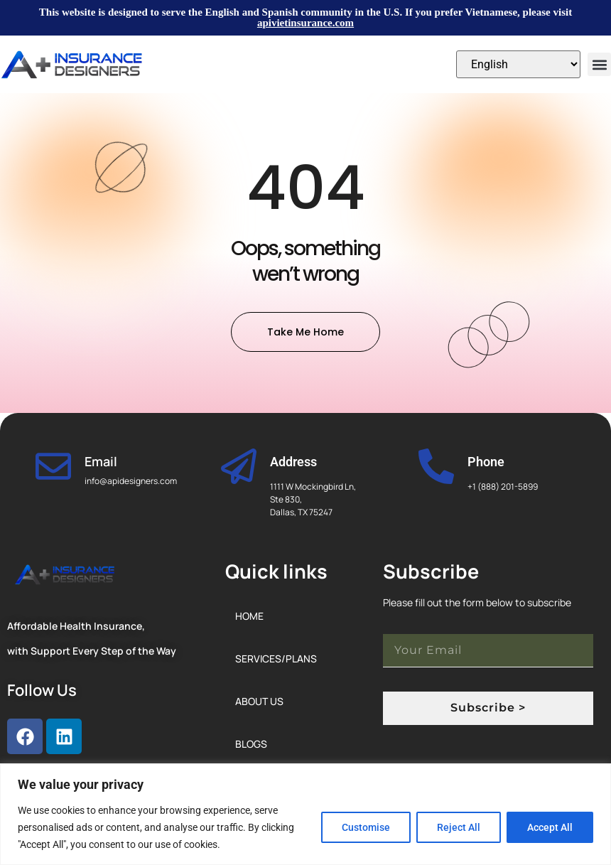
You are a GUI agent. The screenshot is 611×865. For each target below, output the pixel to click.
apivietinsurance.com (305, 22)
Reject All (458, 827)
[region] (305, 814)
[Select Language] (518, 64)
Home (249, 616)
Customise (366, 827)
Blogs (251, 744)
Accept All (550, 827)
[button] (599, 64)
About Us (259, 701)
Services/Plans (276, 658)
